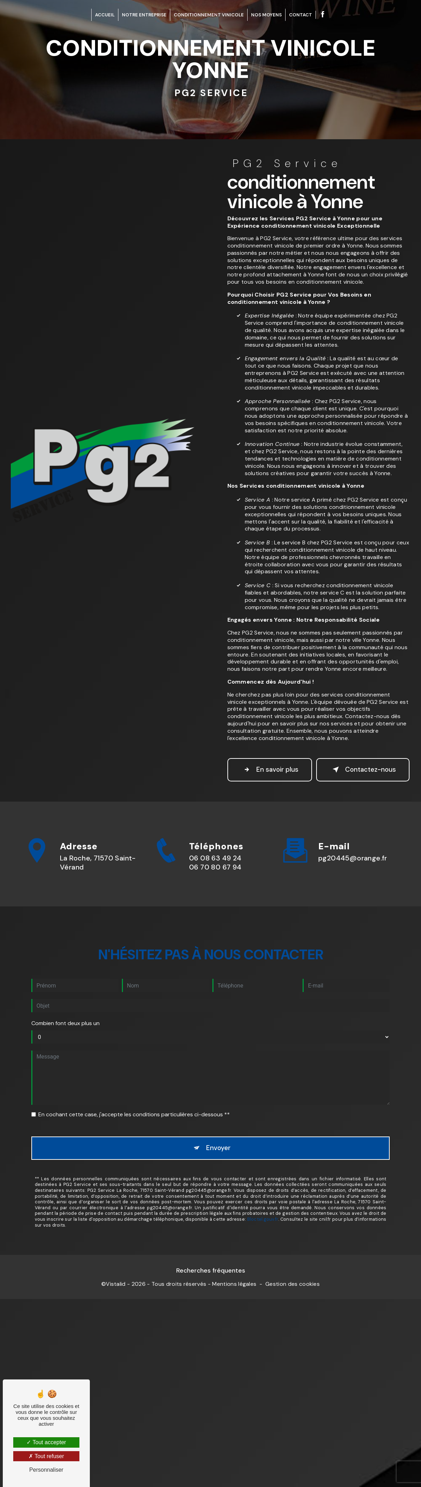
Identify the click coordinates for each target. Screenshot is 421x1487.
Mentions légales (234, 1293)
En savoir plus (267, 773)
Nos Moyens (266, 15)
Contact (300, 15)
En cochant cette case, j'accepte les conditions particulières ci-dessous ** (134, 1099)
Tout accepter (46, 1442)
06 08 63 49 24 (215, 889)
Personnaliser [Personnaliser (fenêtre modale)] (46, 1470)
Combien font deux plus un (65, 1008)
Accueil (105, 15)
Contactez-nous (358, 773)
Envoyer (218, 1133)
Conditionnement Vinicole (209, 15)
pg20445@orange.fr (352, 843)
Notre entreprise (144, 15)
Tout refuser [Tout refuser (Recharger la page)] (46, 1456)
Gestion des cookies (292, 1293)
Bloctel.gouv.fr (263, 1205)
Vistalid (116, 1293)
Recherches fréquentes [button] (210, 1279)
